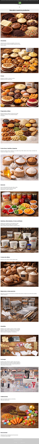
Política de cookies (23, 442)
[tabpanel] (19, 10)
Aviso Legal (15, 442)
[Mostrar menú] (19, 7)
